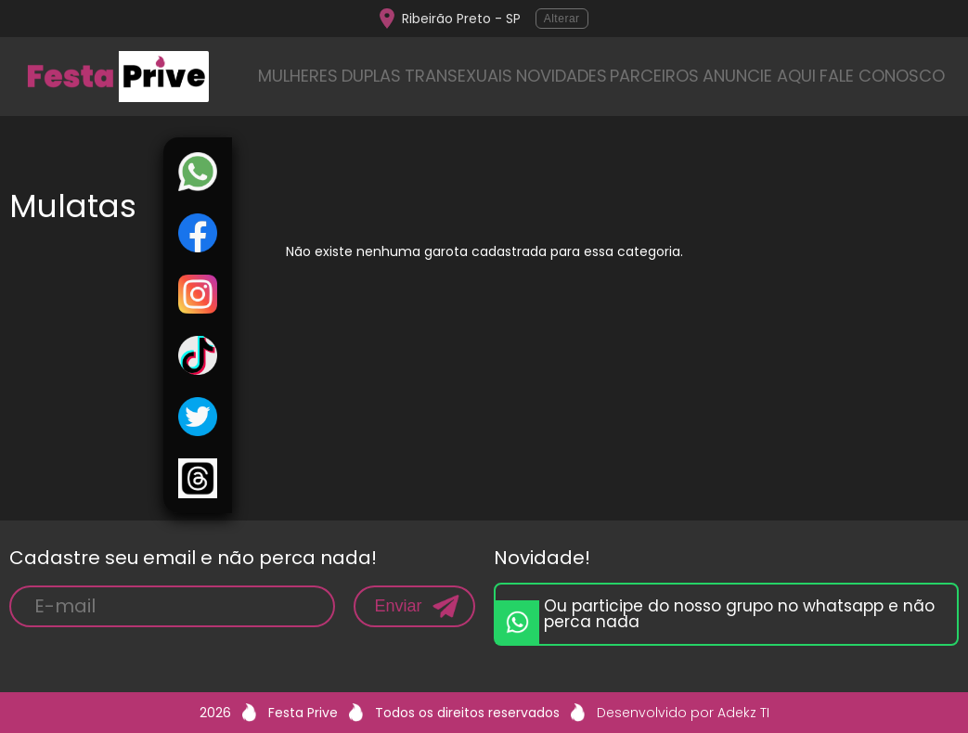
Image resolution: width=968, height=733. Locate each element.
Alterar (562, 18)
